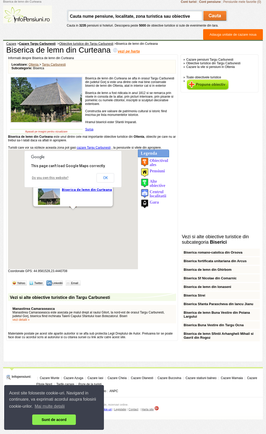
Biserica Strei (194, 295)
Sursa (89, 129)
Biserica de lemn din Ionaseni (207, 287)
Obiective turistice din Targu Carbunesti (213, 63)
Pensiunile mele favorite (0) (242, 2)
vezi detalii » (21, 320)
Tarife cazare (65, 384)
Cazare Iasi (95, 378)
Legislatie (120, 409)
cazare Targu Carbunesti (94, 147)
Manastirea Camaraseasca (33, 309)
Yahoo (21, 283)
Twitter (38, 283)
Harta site (148, 409)
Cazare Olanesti (142, 378)
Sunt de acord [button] (54, 420)
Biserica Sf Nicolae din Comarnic (210, 278)
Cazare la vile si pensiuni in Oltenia (210, 67)
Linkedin (57, 283)
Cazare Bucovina (169, 378)
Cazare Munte (49, 378)
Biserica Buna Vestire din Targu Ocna (214, 325)
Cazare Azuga (73, 378)
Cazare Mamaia (232, 378)
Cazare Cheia (117, 378)
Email (74, 283)
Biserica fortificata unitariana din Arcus (215, 261)
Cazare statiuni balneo (200, 378)
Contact (133, 409)
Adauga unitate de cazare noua (233, 34)
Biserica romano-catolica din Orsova (213, 252)
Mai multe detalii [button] (50, 406)
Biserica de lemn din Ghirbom (207, 270)
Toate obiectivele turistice (203, 77)
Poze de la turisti (90, 384)
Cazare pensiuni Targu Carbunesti (209, 59)
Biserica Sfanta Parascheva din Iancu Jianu (218, 304)
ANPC (113, 391)
